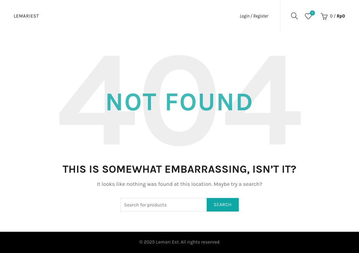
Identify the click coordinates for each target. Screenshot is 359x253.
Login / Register (254, 16)
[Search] (294, 16)
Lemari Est (167, 242)
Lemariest (26, 16)
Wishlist (312, 13)
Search (223, 204)
